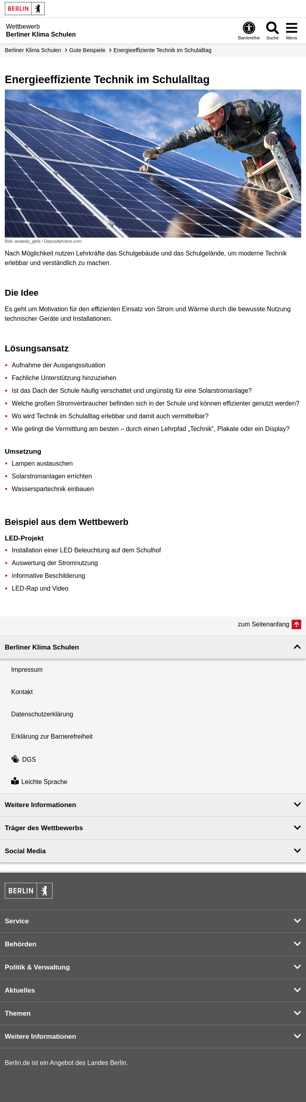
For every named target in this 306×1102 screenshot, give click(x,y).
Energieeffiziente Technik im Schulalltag (163, 50)
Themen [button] (18, 1013)
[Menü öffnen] (291, 30)
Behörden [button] (20, 944)
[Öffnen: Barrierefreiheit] (249, 30)
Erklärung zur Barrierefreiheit (52, 736)
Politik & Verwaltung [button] (37, 967)
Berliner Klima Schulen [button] (42, 647)
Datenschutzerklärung (42, 714)
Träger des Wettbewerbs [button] (44, 828)
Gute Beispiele (87, 50)
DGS (23, 759)
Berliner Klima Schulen (33, 50)
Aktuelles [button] (20, 990)
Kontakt (22, 692)
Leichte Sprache (39, 781)
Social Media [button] (25, 851)
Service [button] (17, 921)
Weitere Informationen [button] (40, 805)
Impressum (27, 669)
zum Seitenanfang (263, 624)
